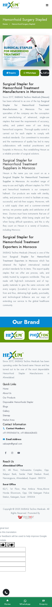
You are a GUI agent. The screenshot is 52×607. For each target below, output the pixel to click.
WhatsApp (30, 72)
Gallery (6, 411)
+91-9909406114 (11, 432)
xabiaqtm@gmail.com (12, 443)
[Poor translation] (10, 544)
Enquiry (11, 72)
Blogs (5, 406)
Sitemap (6, 415)
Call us (44, 72)
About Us (7, 393)
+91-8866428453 (29, 432)
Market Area (8, 420)
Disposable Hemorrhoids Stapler (18, 402)
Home (5, 24)
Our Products (9, 397)
